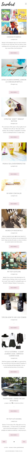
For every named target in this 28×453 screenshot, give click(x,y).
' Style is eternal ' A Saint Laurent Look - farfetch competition (14, 354)
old (24, 441)
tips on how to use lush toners (14, 317)
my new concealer (14, 193)
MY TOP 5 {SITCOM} (14, 271)
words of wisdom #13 (14, 230)
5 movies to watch (14, 37)
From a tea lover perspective (14, 163)
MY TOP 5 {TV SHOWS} (14, 419)
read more (14, 92)
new (4, 441)
